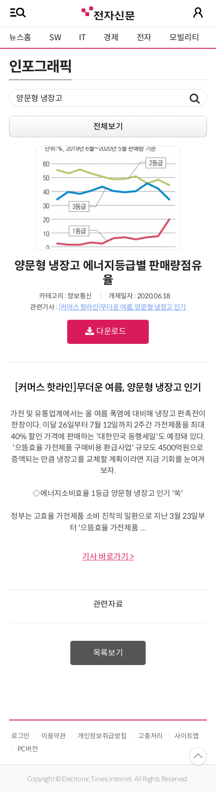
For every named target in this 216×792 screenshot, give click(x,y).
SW (55, 37)
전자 (144, 37)
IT (82, 37)
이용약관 (53, 736)
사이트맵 (186, 736)
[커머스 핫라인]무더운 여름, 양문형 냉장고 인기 (122, 307)
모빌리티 (184, 37)
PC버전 (27, 749)
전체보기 (108, 126)
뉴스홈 (20, 37)
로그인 (20, 736)
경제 (111, 37)
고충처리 (150, 736)
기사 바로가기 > (108, 557)
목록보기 (108, 653)
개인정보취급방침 (102, 736)
